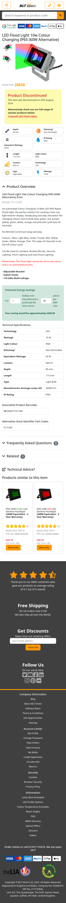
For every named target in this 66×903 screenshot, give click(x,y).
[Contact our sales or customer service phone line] (49, 5)
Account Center (33, 728)
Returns (33, 766)
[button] (61, 517)
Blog (33, 698)
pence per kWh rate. (56, 300)
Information (33, 792)
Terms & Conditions (33, 713)
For (7, 300)
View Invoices (33, 747)
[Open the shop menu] (6, 5)
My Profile (33, 733)
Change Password (33, 738)
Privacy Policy (33, 786)
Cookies (33, 777)
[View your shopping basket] (59, 5)
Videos (33, 835)
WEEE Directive (33, 821)
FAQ (33, 816)
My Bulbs (33, 752)
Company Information (33, 694)
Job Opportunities (33, 717)
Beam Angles (33, 811)
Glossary (33, 830)
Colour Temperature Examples (33, 806)
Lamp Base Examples (33, 797)
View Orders (33, 742)
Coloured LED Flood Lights (22, 116)
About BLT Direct (33, 703)
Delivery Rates (33, 708)
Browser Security (33, 781)
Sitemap (33, 722)
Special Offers (33, 825)
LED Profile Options (33, 802)
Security (33, 772)
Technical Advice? (18, 469)
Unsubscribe (33, 761)
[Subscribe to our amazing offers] (33, 641)
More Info (13, 547)
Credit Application (33, 757)
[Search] (60, 15)
